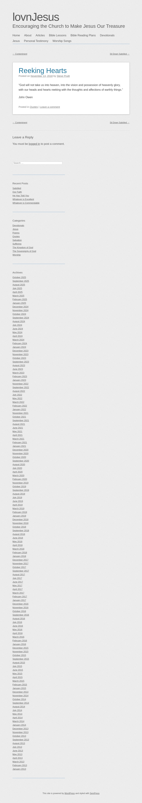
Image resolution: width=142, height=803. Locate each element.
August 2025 (19, 284)
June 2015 (18, 670)
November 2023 (20, 354)
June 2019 (18, 501)
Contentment (20, 54)
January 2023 (19, 380)
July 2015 (17, 666)
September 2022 (21, 387)
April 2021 (18, 435)
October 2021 (19, 416)
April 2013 (18, 758)
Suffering (17, 244)
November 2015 (20, 651)
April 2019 (18, 505)
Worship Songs (62, 40)
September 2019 (21, 490)
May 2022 (17, 398)
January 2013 (19, 769)
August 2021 (19, 424)
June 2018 (18, 538)
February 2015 (20, 684)
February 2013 (20, 765)
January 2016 (19, 644)
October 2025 (19, 277)
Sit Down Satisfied (120, 54)
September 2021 (21, 420)
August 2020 (19, 464)
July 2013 (17, 747)
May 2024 (17, 332)
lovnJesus (36, 17)
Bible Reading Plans (83, 35)
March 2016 (18, 637)
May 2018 (17, 541)
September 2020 (21, 461)
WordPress (69, 793)
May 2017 (17, 585)
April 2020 (18, 472)
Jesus (16, 40)
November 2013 (20, 732)
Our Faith (17, 192)
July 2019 (17, 497)
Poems (16, 233)
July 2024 (17, 325)
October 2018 (19, 527)
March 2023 (18, 372)
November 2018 (20, 523)
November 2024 (20, 310)
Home (16, 35)
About (27, 35)
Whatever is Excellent (23, 199)
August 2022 (19, 391)
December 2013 (20, 728)
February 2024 (20, 343)
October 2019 (19, 486)
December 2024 (20, 306)
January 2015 (19, 688)
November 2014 (20, 695)
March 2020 (18, 475)
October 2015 (19, 655)
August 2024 (19, 321)
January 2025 (19, 303)
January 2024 (19, 347)
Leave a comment (50, 107)
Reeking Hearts (43, 70)
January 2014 (19, 725)
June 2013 (18, 750)
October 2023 (19, 358)
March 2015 (18, 681)
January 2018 (19, 556)
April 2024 (18, 336)
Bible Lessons (57, 35)
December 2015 (20, 648)
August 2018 (19, 534)
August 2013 (19, 743)
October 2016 (19, 611)
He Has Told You (21, 195)
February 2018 (20, 552)
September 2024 (21, 317)
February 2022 (20, 405)
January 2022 (19, 409)
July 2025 (17, 288)
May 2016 (17, 629)
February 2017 (20, 596)
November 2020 (20, 453)
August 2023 (19, 365)
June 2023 (18, 369)
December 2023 (20, 350)
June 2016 (18, 626)
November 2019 (20, 483)
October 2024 (19, 314)
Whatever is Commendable (26, 203)
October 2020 (19, 457)
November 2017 (20, 563)
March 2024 (18, 339)
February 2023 (20, 376)
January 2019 (19, 516)
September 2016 (21, 615)
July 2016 (17, 622)
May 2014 (17, 714)
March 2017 (18, 593)
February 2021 (20, 442)
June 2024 (18, 328)
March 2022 (18, 402)
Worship (17, 255)
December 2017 (20, 560)
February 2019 (20, 512)
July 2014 (17, 710)
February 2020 (20, 479)
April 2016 (18, 633)
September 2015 (21, 659)
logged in (34, 143)
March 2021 (18, 438)
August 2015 (19, 662)
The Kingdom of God (23, 247)
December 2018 (20, 519)
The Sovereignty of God (24, 251)
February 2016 (20, 640)
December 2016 (20, 604)
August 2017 (19, 574)
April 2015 (18, 677)
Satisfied (17, 188)
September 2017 (21, 571)
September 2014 (21, 703)
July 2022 (17, 394)
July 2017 (17, 578)
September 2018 (21, 530)
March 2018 (18, 549)
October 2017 (19, 567)
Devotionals (107, 35)
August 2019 (19, 494)
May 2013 (17, 754)
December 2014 (20, 692)
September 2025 (21, 281)
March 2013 (18, 761)
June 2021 (18, 427)
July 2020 (17, 468)
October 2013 (19, 736)
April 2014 (18, 717)
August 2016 (19, 618)
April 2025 (18, 292)
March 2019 (18, 508)
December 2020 (20, 449)
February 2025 (20, 299)
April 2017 (18, 589)
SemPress (94, 793)
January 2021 (19, 446)
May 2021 (17, 431)
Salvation (17, 240)
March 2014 (18, 721)
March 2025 (18, 295)
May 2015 (17, 673)
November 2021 (20, 413)
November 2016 (20, 607)
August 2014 (19, 706)
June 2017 (18, 582)
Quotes (34, 107)
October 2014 (19, 699)
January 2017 (19, 600)
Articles (40, 35)
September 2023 (21, 361)
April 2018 (18, 545)
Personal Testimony (36, 40)
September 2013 (21, 739)
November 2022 (20, 383)
